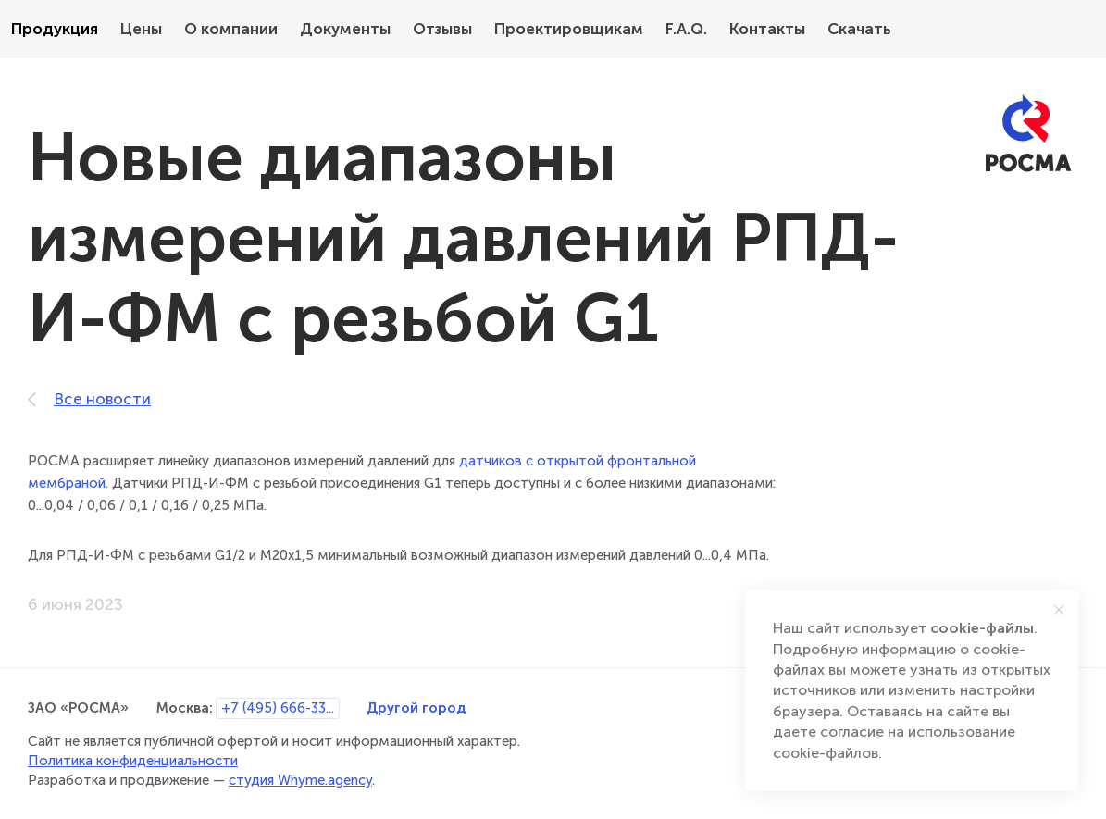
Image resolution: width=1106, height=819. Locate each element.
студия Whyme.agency (300, 780)
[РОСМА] (1028, 133)
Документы (345, 29)
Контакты (767, 29)
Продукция (54, 29)
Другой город (416, 707)
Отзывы (442, 29)
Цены (141, 29)
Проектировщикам (568, 29)
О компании (231, 29)
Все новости (89, 399)
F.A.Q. (686, 29)
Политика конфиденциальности (133, 760)
